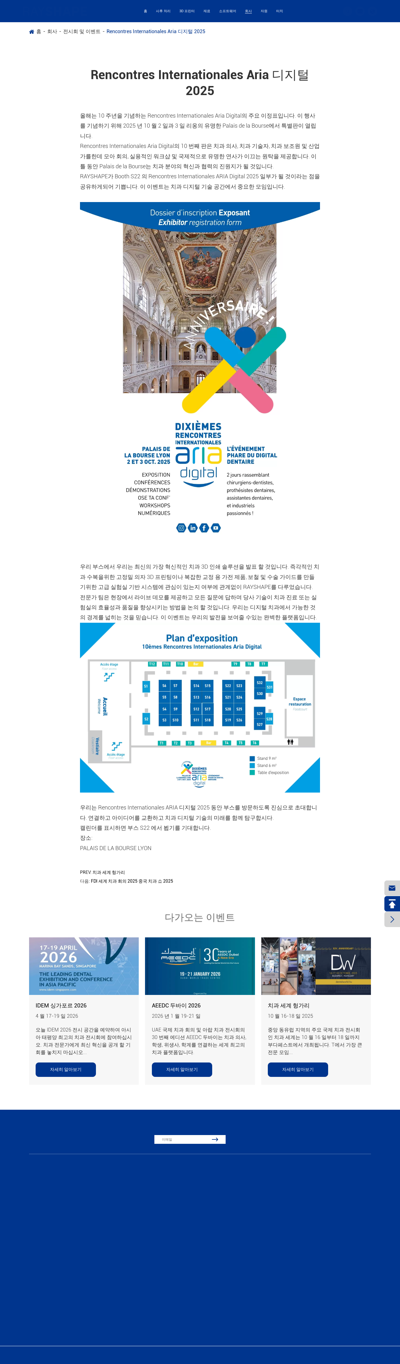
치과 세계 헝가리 (108, 872)
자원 (264, 11)
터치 (279, 11)
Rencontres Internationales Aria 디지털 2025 (156, 31)
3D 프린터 (187, 11)
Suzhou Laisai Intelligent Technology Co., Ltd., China (78, 1355)
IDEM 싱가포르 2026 (61, 1005)
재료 (206, 11)
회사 (248, 11)
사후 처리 (163, 11)
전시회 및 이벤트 (82, 31)
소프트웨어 (227, 11)
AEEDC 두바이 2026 (176, 1005)
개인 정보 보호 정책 (358, 1355)
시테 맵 (328, 1355)
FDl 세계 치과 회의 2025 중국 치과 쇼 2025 (132, 881)
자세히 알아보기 (66, 1069)
